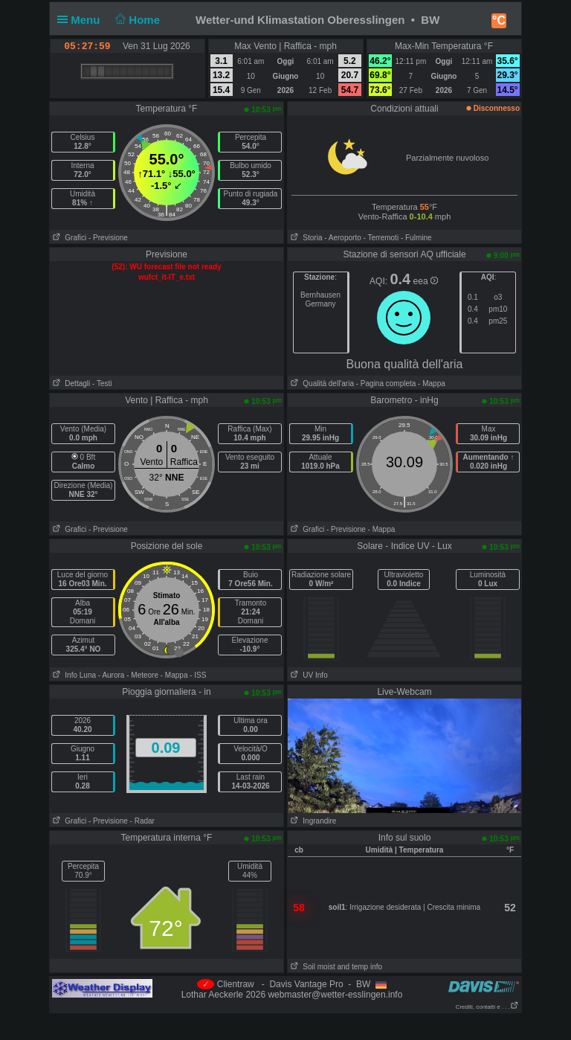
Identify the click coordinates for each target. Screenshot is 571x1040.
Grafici (68, 238)
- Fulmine (416, 238)
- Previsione (108, 238)
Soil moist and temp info (335, 967)
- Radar (142, 821)
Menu (81, 19)
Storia (305, 238)
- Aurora (111, 675)
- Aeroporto (342, 238)
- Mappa (430, 383)
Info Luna (73, 675)
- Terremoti (381, 238)
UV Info (308, 675)
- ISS (198, 675)
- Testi (102, 383)
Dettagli (70, 383)
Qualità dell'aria (321, 383)
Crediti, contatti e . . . (487, 1007)
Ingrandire (312, 821)
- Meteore (142, 675)
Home (136, 19)
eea (425, 281)
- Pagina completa (386, 383)
